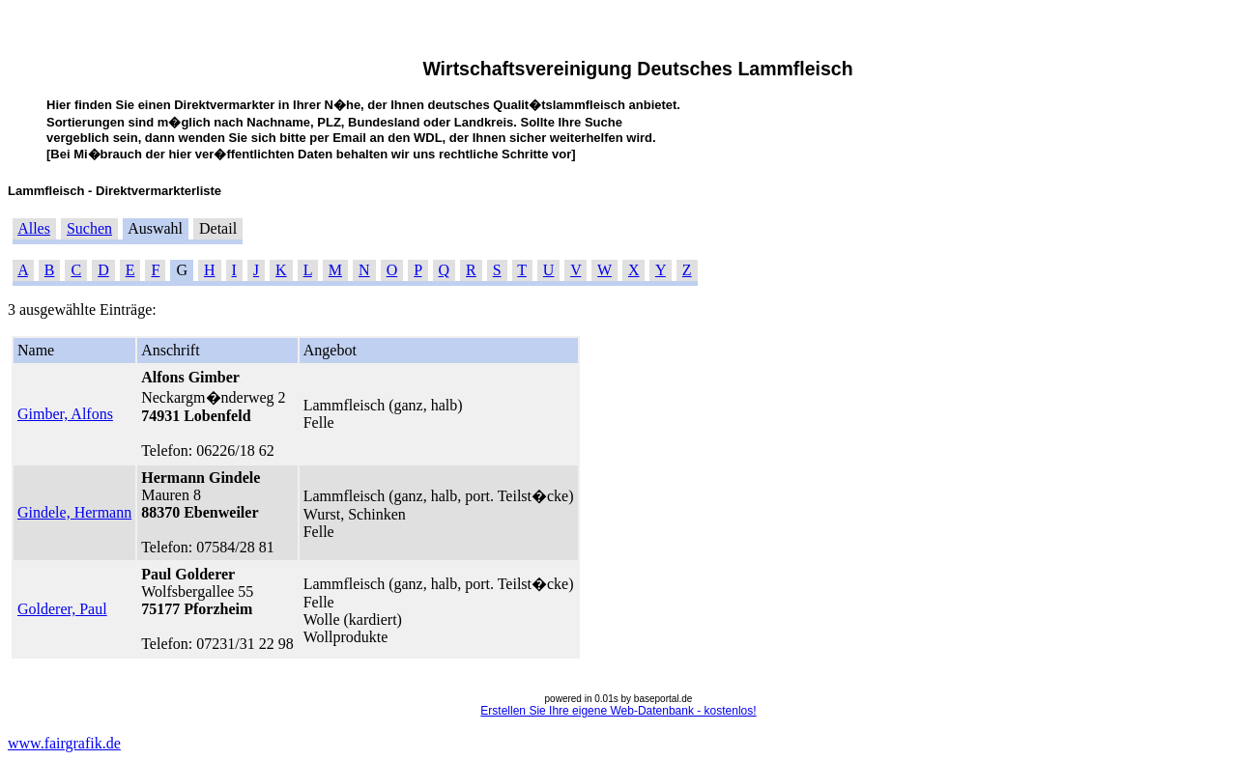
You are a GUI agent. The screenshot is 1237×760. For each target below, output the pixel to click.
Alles (33, 228)
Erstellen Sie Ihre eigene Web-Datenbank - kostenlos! (618, 711)
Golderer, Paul (62, 609)
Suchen (89, 228)
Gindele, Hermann (74, 512)
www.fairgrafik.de (64, 743)
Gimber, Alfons (65, 414)
